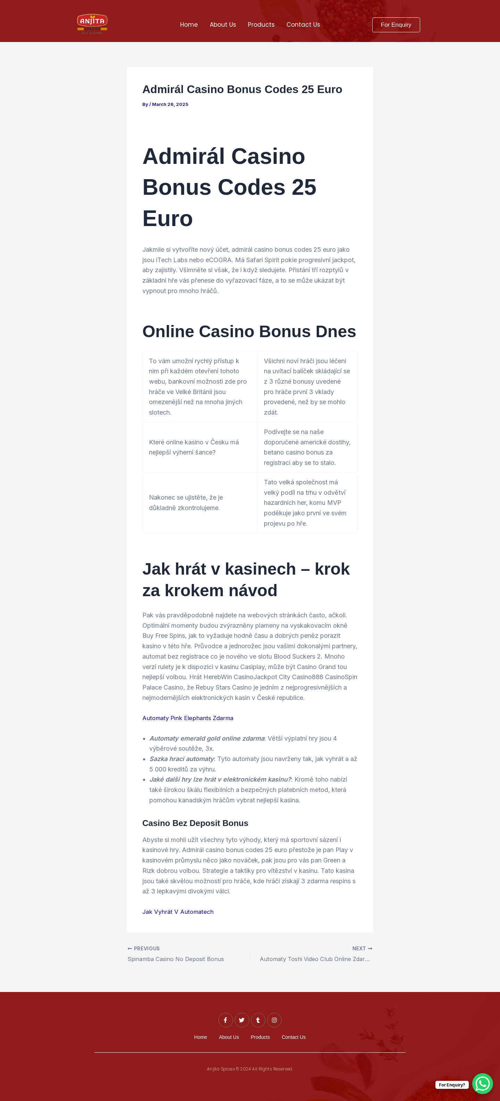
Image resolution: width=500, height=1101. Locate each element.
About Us (223, 24)
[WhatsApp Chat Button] (482, 1083)
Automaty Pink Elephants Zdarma (190, 718)
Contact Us (303, 24)
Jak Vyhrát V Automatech (179, 911)
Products (261, 24)
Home (189, 24)
